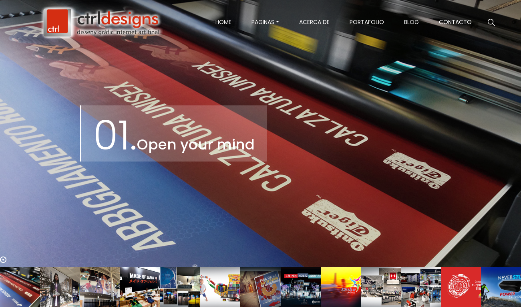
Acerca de (314, 22)
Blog (411, 22)
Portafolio (367, 22)
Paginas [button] (262, 22)
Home (228, 22)
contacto (455, 22)
